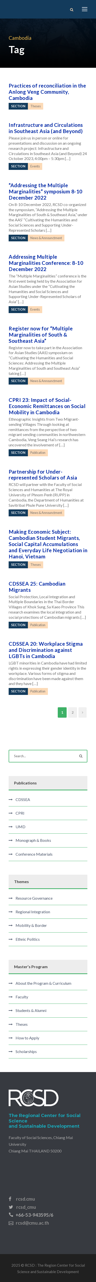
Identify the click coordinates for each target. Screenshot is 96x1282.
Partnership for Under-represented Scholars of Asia (43, 474)
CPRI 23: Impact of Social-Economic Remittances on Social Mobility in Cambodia (47, 406)
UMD (20, 826)
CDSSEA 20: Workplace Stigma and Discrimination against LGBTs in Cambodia (46, 650)
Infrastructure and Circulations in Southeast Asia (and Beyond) (46, 128)
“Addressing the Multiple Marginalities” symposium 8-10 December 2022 (45, 191)
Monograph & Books (33, 840)
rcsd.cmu (25, 1199)
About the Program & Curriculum (43, 983)
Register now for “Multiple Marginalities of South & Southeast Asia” (41, 334)
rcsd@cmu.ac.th (32, 1223)
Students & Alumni (31, 1010)
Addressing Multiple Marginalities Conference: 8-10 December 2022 (46, 262)
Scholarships (26, 1051)
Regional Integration (33, 911)
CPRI (20, 813)
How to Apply (27, 1037)
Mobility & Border (31, 925)
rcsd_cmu (26, 1207)
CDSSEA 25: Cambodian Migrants (37, 586)
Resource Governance (34, 898)
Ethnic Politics (28, 939)
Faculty (22, 996)
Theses (22, 1024)
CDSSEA (23, 799)
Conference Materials (34, 854)
